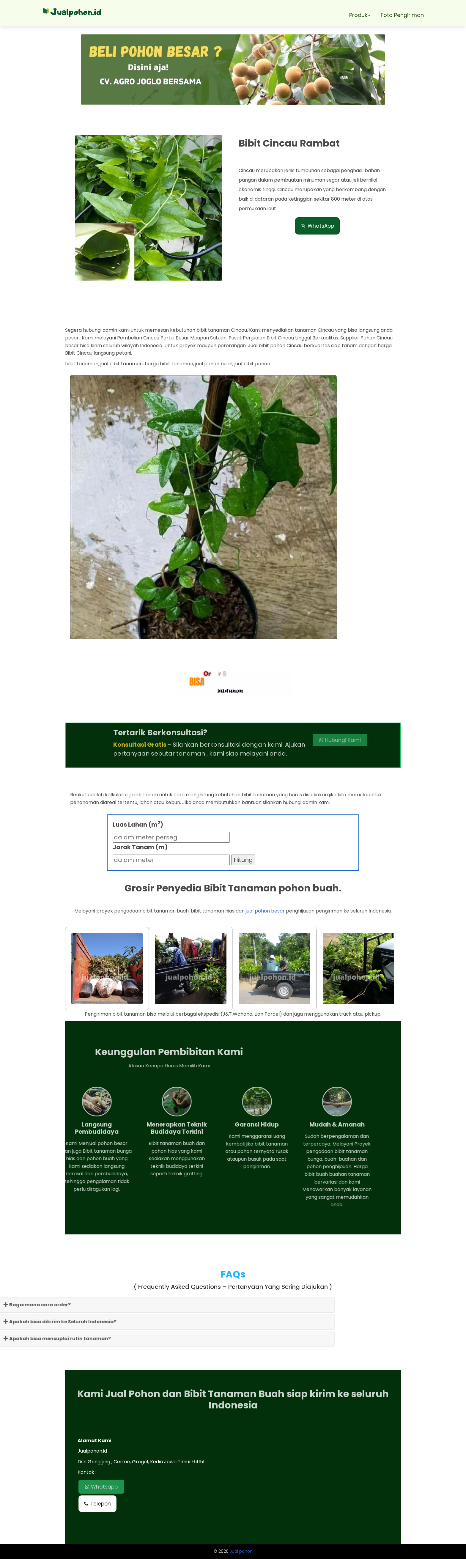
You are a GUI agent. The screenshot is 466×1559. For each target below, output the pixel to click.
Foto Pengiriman (402, 15)
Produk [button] (359, 15)
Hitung (243, 860)
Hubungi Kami (297, 740)
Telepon (97, 1503)
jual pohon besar (265, 910)
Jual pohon (241, 1551)
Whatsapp (101, 1486)
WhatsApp (317, 225)
